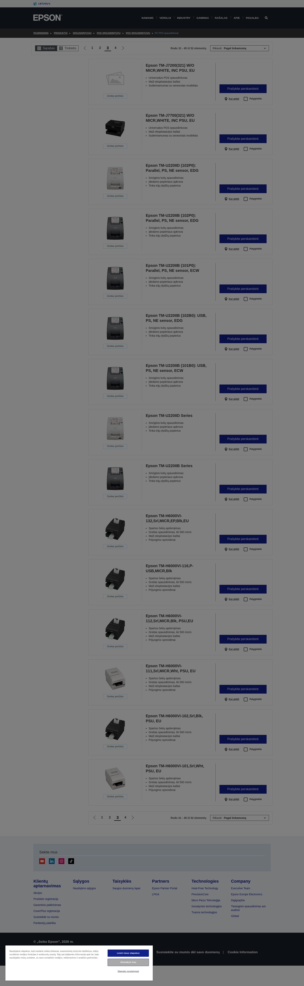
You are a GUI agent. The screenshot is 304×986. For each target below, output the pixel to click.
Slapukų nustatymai (128, 971)
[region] (79, 963)
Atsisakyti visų (128, 962)
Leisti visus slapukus (128, 953)
